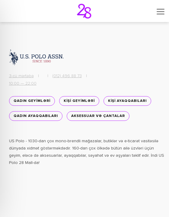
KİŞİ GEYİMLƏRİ (79, 101)
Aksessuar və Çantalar (98, 116)
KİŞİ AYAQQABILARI (127, 101)
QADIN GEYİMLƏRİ (32, 101)
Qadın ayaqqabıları (36, 116)
